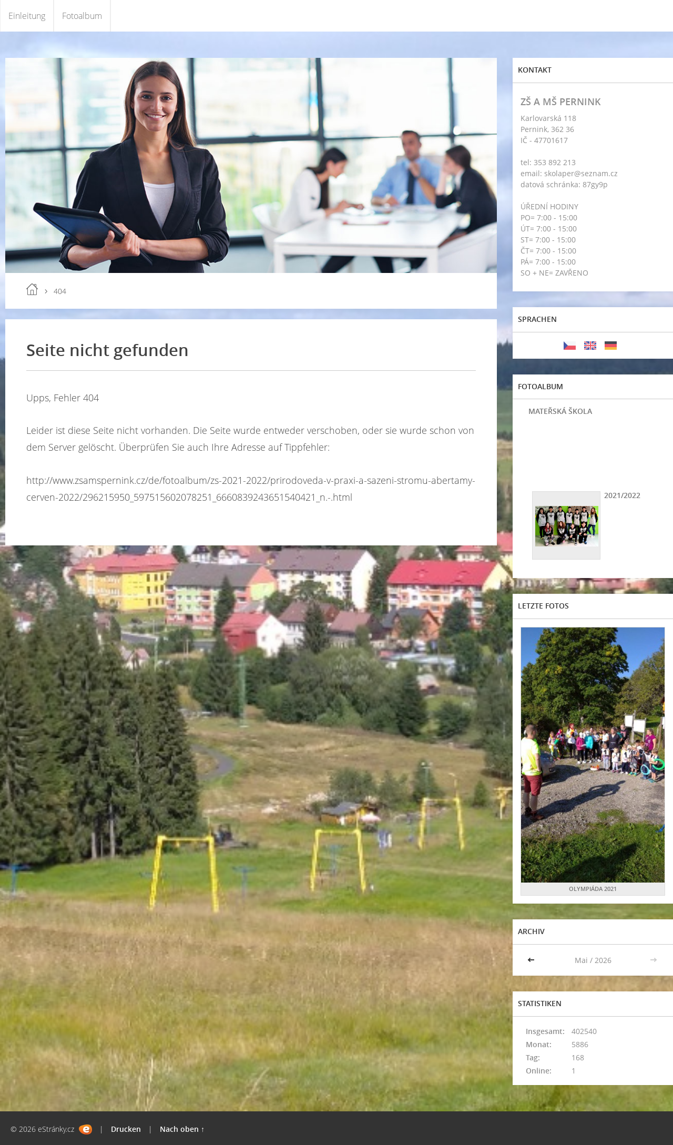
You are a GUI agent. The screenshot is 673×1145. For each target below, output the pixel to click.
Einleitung (26, 16)
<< (532, 960)
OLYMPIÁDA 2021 (593, 889)
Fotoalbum (82, 16)
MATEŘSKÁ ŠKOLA (560, 411)
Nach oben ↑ (182, 1129)
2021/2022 (622, 495)
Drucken (126, 1129)
